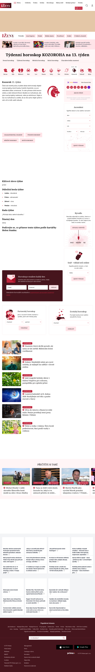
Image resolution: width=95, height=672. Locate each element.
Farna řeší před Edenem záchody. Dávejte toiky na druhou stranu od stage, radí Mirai (36, 559)
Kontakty (27, 654)
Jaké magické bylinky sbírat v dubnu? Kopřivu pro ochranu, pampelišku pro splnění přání (36, 380)
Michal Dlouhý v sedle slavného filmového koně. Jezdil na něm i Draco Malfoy (16, 490)
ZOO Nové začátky (82, 626)
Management (28, 646)
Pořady (80, 3)
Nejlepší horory (33, 626)
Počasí (62, 626)
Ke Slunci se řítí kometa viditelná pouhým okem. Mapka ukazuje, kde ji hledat (59, 559)
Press (25, 648)
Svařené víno (44, 629)
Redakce (26, 663)
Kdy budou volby (70, 626)
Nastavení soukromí (30, 666)
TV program (42, 626)
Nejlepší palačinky (55, 631)
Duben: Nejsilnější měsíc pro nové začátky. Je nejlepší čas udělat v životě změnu (38, 364)
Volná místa (7, 648)
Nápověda (27, 660)
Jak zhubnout (11, 626)
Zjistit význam (78, 145)
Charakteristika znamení (70, 60)
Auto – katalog (14, 629)
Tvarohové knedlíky (43, 631)
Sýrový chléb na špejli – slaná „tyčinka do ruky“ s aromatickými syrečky (81, 559)
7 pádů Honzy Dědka (25, 629)
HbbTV (6, 654)
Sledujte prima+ (71, 3)
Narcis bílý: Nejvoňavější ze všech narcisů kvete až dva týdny (58, 609)
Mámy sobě (59, 3)
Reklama (6, 651)
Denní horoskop (8, 60)
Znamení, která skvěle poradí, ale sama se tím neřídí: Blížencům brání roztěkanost (37, 348)
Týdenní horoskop (23, 60)
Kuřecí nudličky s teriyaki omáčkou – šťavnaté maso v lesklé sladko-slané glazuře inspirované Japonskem (80, 551)
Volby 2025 (36, 629)
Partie (57, 626)
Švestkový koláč (66, 631)
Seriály (42, 3)
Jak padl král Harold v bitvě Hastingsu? (57, 549)
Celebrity (28, 3)
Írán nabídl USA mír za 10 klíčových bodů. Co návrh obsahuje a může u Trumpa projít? (11, 569)
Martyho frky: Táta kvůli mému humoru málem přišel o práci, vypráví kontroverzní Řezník (35, 592)
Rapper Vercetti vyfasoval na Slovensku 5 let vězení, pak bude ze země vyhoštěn (35, 601)
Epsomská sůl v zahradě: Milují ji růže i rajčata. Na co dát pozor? (58, 591)
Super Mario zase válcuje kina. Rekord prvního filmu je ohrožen (12, 600)
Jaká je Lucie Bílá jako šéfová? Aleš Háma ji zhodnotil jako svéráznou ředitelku (35, 550)
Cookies (6, 660)
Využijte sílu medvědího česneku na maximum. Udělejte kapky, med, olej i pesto (59, 601)
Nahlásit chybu (8, 666)
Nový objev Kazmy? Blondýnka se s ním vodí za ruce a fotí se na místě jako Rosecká (36, 610)
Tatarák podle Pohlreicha (56, 629)
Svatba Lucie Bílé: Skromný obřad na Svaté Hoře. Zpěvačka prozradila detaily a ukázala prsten (21, 45)
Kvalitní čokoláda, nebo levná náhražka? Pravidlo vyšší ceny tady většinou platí (52, 45)
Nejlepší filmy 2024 (22, 626)
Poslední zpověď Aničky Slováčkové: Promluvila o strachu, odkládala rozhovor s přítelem (83, 45)
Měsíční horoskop (38, 60)
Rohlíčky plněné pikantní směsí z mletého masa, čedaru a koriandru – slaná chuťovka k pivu (81, 569)
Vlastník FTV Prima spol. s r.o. (12, 663)
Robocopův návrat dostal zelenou (10, 591)
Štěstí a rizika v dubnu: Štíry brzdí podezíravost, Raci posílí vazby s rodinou (38, 428)
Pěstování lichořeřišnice (78, 629)
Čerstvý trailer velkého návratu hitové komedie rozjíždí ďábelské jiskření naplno (13, 610)
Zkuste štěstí (78, 93)
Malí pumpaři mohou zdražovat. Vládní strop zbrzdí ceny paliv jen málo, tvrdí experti (13, 559)
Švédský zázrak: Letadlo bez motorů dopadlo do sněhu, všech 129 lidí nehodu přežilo (58, 568)
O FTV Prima (7, 646)
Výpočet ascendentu (30, 631)
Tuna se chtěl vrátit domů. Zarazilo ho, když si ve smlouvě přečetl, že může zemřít (45, 491)
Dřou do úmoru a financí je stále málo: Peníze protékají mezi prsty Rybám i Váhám (37, 412)
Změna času (51, 626)
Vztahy (35, 3)
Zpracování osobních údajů (32, 657)
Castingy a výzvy (29, 651)
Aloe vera (67, 629)
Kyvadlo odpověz (78, 228)
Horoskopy (50, 3)
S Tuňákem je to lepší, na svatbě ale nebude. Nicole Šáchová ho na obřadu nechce (35, 568)
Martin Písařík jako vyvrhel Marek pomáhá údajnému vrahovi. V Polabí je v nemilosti (74, 491)
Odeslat (52, 286)
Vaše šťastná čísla (86, 82)
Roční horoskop (53, 60)
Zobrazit (71, 328)
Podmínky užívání (9, 657)
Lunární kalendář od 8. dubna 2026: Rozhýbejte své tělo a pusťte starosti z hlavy (36, 396)
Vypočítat (24, 327)
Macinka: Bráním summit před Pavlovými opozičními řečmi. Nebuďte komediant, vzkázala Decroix (12, 551)
